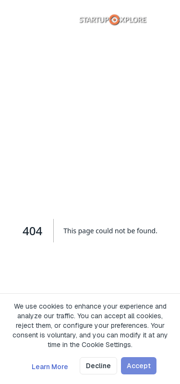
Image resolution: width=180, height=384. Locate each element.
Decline (98, 365)
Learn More (50, 366)
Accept (139, 365)
